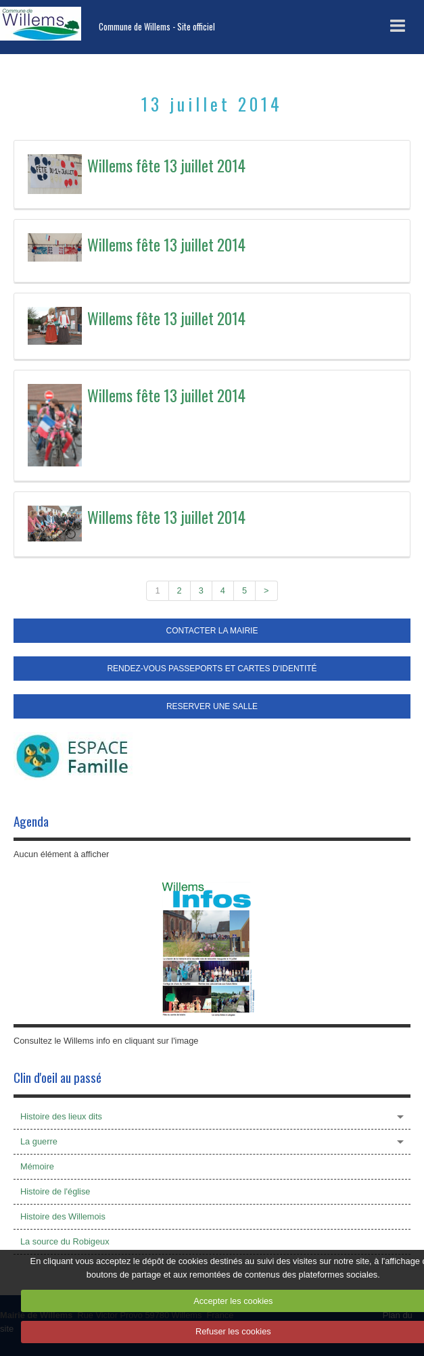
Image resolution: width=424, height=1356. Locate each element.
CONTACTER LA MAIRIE (212, 626)
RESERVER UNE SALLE (212, 701)
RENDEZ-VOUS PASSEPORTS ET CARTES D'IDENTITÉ (211, 664)
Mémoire (37, 1162)
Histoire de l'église (55, 1187)
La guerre (38, 1137)
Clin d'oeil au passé (57, 1073)
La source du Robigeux (65, 1237)
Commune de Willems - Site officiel (157, 26)
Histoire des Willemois (62, 1212)
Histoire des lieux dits (61, 1112)
